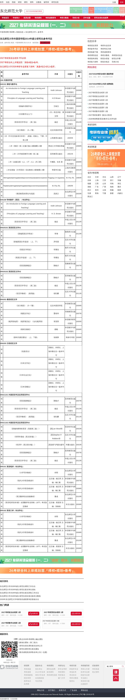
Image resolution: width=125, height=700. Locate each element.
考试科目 (72, 675)
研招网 (26, 666)
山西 (112, 177)
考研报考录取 (93, 59)
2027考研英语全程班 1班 (53, 612)
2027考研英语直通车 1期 (98, 104)
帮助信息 (84, 690)
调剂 (26, 2)
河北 (104, 177)
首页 (2, 2)
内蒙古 (120, 193)
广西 (104, 187)
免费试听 (35, 613)
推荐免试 (27, 681)
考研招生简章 (93, 46)
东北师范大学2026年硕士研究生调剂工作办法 (17, 586)
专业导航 (38, 681)
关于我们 (51, 690)
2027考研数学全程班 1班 (11, 623)
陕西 (119, 190)
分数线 (38, 2)
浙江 (112, 180)
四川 (89, 190)
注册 (114, 2)
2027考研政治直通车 (110, 10)
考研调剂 (38, 18)
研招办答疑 (104, 59)
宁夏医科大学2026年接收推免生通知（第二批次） (19, 642)
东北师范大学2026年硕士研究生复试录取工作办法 (19, 593)
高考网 (26, 684)
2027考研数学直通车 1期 (98, 111)
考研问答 (72, 666)
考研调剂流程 (52, 675)
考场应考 (72, 672)
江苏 (104, 180)
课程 (116, 672)
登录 (122, 2)
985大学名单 (40, 675)
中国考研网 (9, 667)
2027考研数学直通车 (116, 10)
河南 (112, 184)
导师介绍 (75, 18)
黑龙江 (90, 197)
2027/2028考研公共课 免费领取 (101, 84)
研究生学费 (116, 59)
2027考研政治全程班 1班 (11, 612)
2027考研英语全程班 (76, 10)
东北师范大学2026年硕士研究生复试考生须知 (17, 590)
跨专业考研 (62, 669)
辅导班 (46, 2)
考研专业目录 (105, 46)
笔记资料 (95, 672)
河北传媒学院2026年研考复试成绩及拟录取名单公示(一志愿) (23, 652)
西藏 (112, 190)
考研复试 (61, 675)
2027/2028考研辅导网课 (34, 11)
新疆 (112, 193)
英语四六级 (85, 681)
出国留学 (84, 684)
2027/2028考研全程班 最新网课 (101, 74)
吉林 (89, 180)
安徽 (119, 180)
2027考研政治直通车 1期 (98, 108)
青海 (96, 193)
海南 (112, 187)
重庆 (119, 187)
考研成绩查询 (105, 52)
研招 (20, 2)
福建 (89, 184)
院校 (14, 2)
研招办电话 (104, 62)
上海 (96, 180)
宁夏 (104, 193)
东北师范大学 (11, 11)
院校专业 (38, 666)
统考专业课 (85, 672)
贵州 (96, 190)
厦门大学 (61, 678)
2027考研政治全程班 (85, 10)
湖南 (89, 187)
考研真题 (27, 669)
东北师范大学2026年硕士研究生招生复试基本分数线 (20, 596)
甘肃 (89, 193)
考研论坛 (61, 666)
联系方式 (62, 690)
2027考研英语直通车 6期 (51, 621)
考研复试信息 (117, 55)
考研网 (11, 32)
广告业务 (73, 690)
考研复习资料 (93, 62)
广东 (96, 187)
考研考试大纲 (105, 49)
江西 (96, 184)
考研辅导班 (85, 666)
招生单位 (38, 669)
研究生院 (55, 2)
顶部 (116, 678)
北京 (89, 177)
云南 (104, 190)
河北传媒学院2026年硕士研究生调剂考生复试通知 (19, 649)
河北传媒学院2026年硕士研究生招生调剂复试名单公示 (21, 646)
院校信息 (19, 32)
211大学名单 (40, 672)
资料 (32, 2)
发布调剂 (50, 672)
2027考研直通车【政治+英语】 (100, 115)
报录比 (72, 681)
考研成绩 (27, 672)
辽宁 (119, 177)
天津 (96, 177)
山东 (104, 184)
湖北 (119, 184)
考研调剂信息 (93, 55)
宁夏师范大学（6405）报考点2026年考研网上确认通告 (21, 639)
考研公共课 (85, 669)
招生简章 (27, 678)
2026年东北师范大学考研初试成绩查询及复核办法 (19, 599)
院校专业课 (85, 675)
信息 (8, 2)
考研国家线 (28, 675)
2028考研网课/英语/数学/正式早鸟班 (122, 10)
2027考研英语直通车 (101, 10)
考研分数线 (104, 55)
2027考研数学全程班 (91, 10)
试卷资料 (95, 666)
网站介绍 (40, 690)
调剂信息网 (51, 669)
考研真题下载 (93, 52)
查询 (123, 666)
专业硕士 (84, 678)
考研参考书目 (93, 49)
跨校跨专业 (73, 669)
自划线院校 (39, 678)
